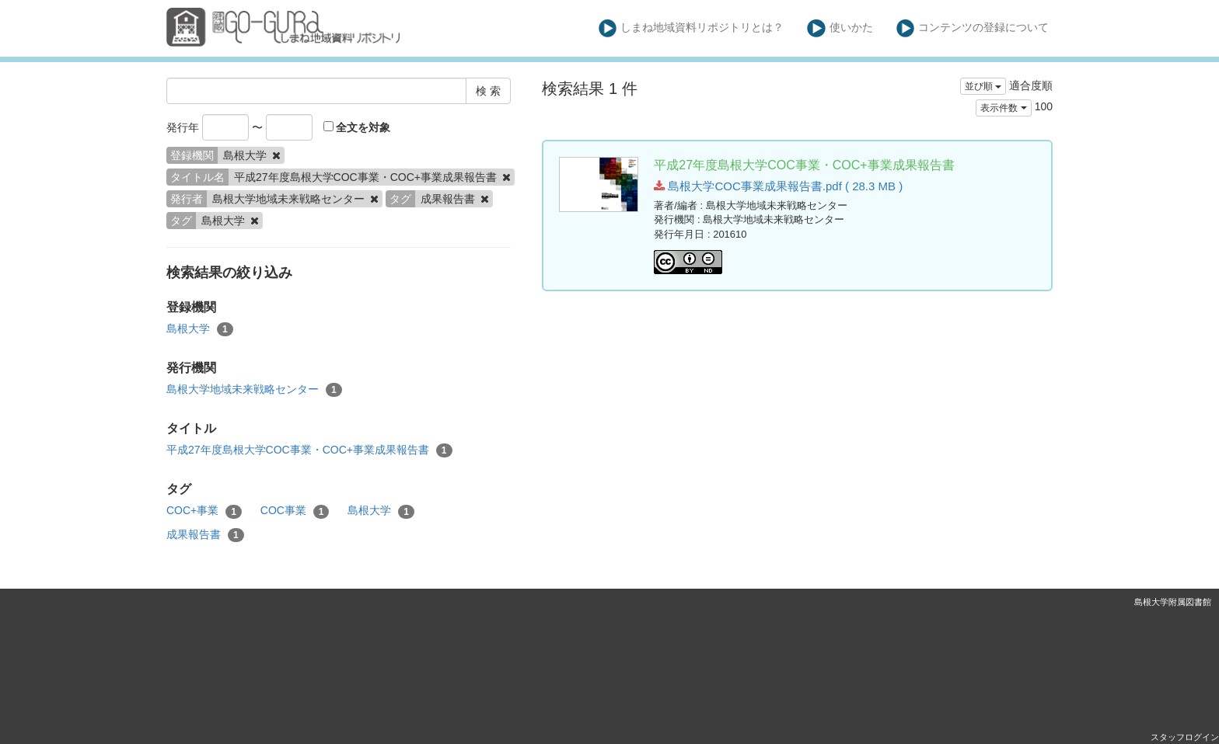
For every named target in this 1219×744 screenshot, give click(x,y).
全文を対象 (357, 127)
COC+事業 (204, 511)
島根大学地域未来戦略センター (254, 390)
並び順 (983, 86)
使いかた (840, 28)
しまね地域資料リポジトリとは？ (691, 28)
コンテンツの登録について (973, 28)
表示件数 (1003, 108)
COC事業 (295, 511)
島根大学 (199, 329)
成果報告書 (205, 535)
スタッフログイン (1185, 737)
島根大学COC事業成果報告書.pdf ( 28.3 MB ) (778, 186)
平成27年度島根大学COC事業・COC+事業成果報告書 (309, 450)
